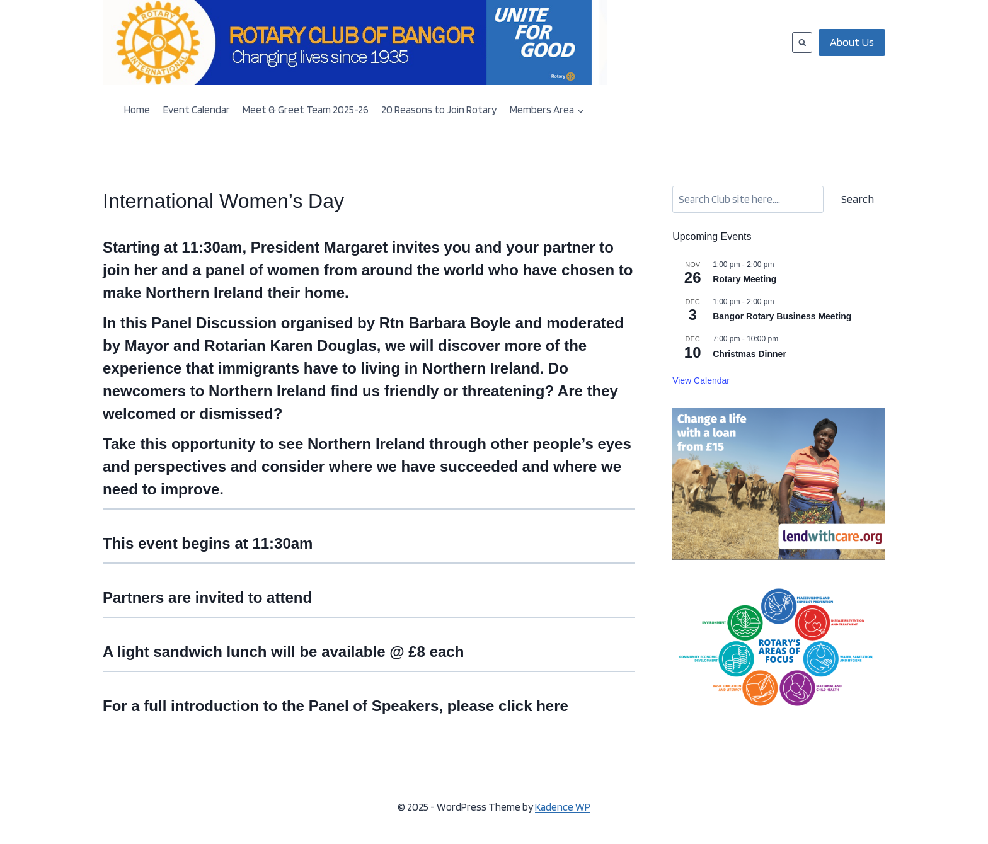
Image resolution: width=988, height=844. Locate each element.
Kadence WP (562, 807)
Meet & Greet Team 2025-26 (306, 109)
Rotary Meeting (744, 279)
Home (137, 109)
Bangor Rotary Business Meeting (782, 316)
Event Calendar (196, 109)
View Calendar (701, 380)
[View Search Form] (802, 42)
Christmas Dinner (749, 354)
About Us (852, 41)
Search (857, 198)
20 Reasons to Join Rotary (439, 109)
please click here (507, 705)
